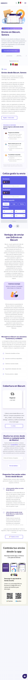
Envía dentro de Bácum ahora (10, 50)
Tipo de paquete (8, 200)
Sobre (6, 204)
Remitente (6, 179)
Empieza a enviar (15, 536)
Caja (14, 204)
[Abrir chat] (24, 676)
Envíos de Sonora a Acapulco (11, 458)
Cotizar (14, 221)
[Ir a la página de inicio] (4, 3)
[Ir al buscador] (16, 3)
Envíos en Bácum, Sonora (10, 33)
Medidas (6, 208)
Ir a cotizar (13, 425)
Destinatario (6, 189)
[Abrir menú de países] (20, 2)
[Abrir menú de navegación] (25, 3)
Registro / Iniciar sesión (8, 117)
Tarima (22, 204)
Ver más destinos (13, 465)
